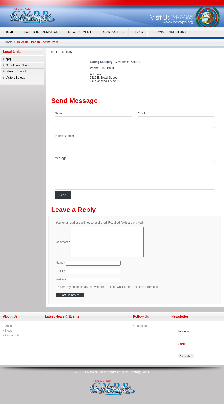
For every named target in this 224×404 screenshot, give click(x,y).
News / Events (81, 32)
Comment (63, 242)
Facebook (142, 326)
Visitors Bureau (15, 77)
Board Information (41, 32)
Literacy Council (16, 71)
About (9, 326)
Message (60, 158)
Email (141, 113)
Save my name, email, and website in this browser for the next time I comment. (109, 287)
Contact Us (113, 32)
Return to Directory (60, 52)
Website (61, 279)
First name (184, 331)
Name (58, 113)
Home (9, 42)
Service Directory (170, 32)
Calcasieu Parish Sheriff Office (38, 42)
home (9, 32)
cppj (8, 59)
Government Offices (127, 62)
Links (138, 32)
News (8, 330)
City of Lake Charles (18, 65)
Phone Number (64, 136)
